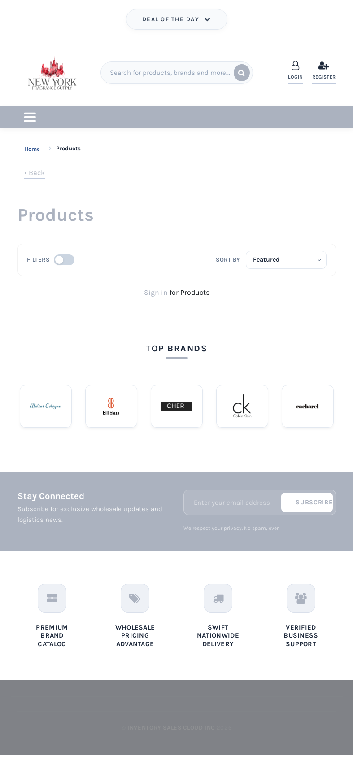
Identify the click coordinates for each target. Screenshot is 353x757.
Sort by (228, 259)
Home (32, 148)
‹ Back (34, 172)
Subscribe (314, 504)
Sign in (156, 292)
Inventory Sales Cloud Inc (171, 729)
